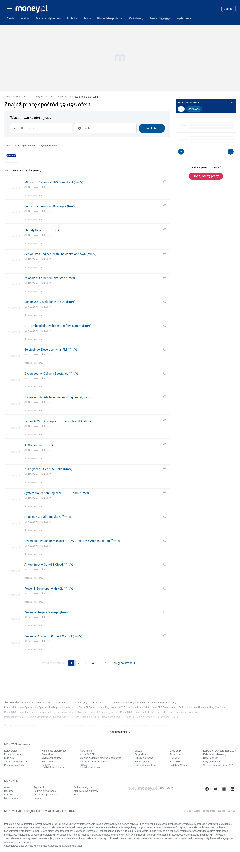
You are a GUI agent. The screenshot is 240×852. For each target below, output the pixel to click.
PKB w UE (175, 758)
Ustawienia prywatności (46, 794)
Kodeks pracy (142, 761)
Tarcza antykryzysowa (16, 761)
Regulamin (39, 787)
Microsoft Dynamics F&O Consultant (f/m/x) (53, 182)
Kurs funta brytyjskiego (54, 750)
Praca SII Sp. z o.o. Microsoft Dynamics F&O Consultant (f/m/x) (55, 702)
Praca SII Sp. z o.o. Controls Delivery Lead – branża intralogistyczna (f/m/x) (160, 712)
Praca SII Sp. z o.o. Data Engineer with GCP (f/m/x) (106, 707)
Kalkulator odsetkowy (215, 754)
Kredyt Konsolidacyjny (54, 767)
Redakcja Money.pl (180, 765)
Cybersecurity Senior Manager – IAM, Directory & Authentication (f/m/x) (72, 541)
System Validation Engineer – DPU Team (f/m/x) (56, 493)
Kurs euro (9, 758)
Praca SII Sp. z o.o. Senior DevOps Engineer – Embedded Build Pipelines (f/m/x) (135, 702)
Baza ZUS (175, 761)
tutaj (79, 845)
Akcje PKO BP (87, 754)
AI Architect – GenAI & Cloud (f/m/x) (48, 564)
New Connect (210, 758)
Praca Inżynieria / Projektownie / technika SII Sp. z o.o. (142, 725)
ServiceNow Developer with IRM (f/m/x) (50, 349)
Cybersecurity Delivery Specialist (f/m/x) (51, 373)
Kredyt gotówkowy (90, 767)
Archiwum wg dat (83, 787)
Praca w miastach (14, 765)
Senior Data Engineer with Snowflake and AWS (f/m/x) (60, 254)
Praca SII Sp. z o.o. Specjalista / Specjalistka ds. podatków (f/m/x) (39, 707)
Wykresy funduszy (51, 758)
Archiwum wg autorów (86, 791)
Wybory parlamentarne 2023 (218, 765)
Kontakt (8, 794)
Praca (27, 96)
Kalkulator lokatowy (145, 765)
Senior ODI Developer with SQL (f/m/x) (49, 302)
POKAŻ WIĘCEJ (120, 732)
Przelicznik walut (13, 754)
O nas (7, 787)
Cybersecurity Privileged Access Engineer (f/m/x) (57, 397)
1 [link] (71, 663)
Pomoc (37, 798)
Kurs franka (86, 750)
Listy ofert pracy (211, 761)
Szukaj (152, 128)
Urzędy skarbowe (144, 758)
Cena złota (47, 754)
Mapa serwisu (11, 798)
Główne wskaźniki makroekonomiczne (100, 758)
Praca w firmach (59, 96)
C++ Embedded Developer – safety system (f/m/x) (57, 326)
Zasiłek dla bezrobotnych (93, 761)
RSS (76, 794)
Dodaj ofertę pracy (206, 176)
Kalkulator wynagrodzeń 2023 (219, 750)
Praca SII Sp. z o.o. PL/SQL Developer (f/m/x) (97, 717)
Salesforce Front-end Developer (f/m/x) (50, 206)
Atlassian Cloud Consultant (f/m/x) (47, 517)
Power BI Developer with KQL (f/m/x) (48, 588)
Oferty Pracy (40, 96)
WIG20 (138, 750)
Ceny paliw (175, 750)
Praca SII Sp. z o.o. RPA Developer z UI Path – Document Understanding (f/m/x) (180, 707)
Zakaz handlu (177, 754)
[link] (87, 189)
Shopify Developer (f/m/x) (41, 230)
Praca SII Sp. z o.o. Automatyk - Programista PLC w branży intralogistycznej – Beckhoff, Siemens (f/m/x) (60, 712)
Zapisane (194, 109)
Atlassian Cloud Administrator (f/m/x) (49, 278)
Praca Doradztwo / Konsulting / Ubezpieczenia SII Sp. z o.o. (77, 725)
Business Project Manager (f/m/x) (46, 612)
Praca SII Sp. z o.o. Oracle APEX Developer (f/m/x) (152, 717)
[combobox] (41, 128)
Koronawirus (49, 761)
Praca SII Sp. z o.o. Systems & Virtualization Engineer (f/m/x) (36, 717)
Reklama (9, 791)
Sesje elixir (140, 754)
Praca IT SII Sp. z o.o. (30, 725)
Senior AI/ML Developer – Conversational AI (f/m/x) (59, 421)
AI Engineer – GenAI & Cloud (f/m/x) (48, 469)
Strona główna (12, 96)
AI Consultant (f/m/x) (38, 445)
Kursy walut (10, 750)
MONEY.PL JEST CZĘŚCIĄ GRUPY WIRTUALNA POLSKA (39, 811)
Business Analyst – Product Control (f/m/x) (53, 636)
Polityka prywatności (45, 791)
